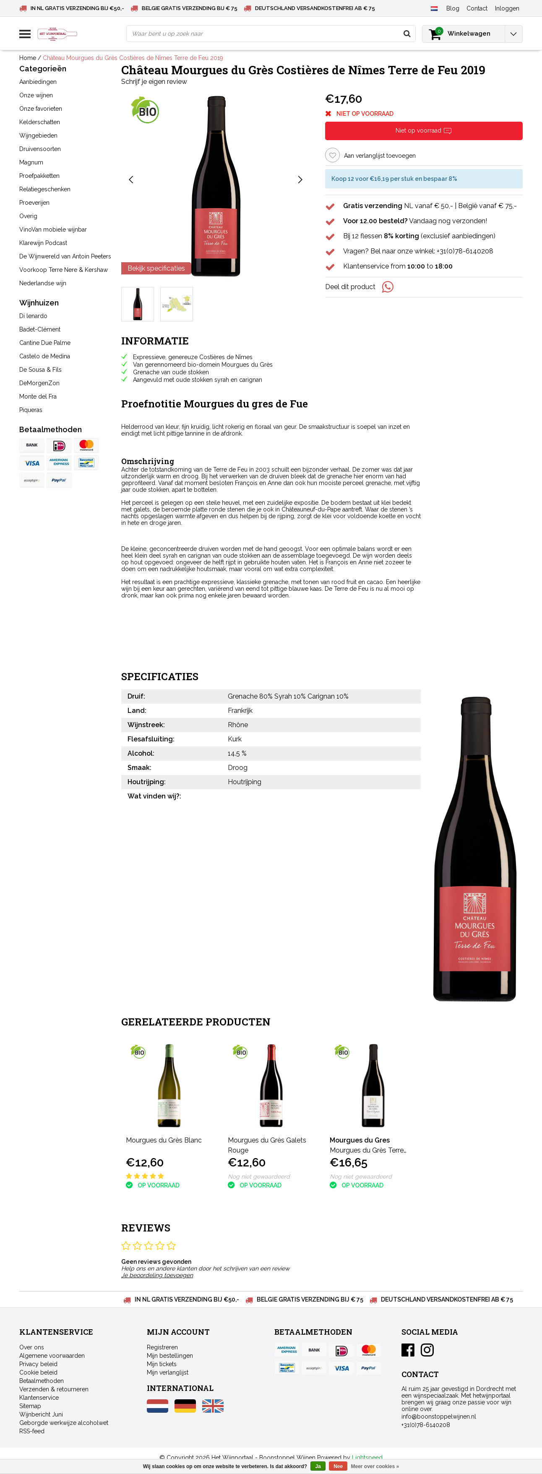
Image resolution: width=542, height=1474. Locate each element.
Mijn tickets (162, 1364)
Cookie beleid (38, 1372)
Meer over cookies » (375, 1466)
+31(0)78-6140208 (425, 1425)
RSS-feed (31, 1431)
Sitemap (30, 1406)
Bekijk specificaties (156, 268)
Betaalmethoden (41, 1380)
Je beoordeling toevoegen (157, 1275)
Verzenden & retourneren (54, 1389)
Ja (318, 1466)
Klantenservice (39, 1397)
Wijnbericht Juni (41, 1414)
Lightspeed (367, 1457)
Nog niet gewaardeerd (259, 1176)
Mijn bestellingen (170, 1355)
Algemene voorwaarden (52, 1355)
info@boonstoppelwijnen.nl (438, 1416)
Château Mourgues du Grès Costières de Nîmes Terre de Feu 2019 (133, 58)
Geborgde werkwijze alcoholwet (63, 1422)
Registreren (162, 1347)
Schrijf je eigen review (154, 82)
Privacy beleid (38, 1364)
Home (27, 58)
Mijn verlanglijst (167, 1372)
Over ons (31, 1347)
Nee (338, 1466)
